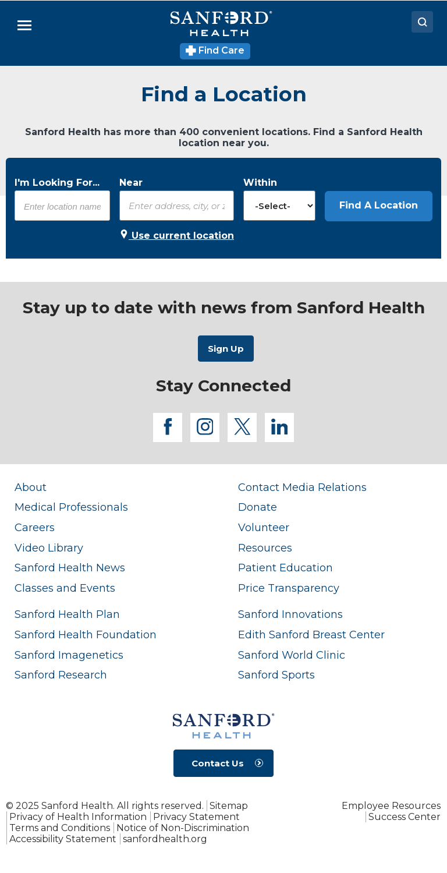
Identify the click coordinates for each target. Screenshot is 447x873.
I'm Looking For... (57, 182)
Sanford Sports (276, 675)
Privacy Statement (196, 816)
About (31, 487)
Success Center (404, 816)
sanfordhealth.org (165, 838)
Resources (265, 548)
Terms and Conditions (59, 827)
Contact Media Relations (302, 487)
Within (260, 182)
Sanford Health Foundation (86, 634)
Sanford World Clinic (291, 655)
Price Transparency (288, 588)
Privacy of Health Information (78, 816)
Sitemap (229, 805)
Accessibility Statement (62, 838)
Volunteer (263, 527)
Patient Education (285, 567)
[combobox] (62, 206)
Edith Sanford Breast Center (311, 634)
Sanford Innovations (290, 614)
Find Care (215, 50)
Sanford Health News (70, 567)
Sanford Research (61, 675)
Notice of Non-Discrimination (182, 827)
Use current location (176, 235)
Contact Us (217, 763)
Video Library (49, 548)
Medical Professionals (71, 507)
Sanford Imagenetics (69, 655)
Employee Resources (391, 805)
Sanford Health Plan (67, 614)
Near (131, 182)
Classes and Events (65, 588)
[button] (378, 206)
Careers (35, 527)
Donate (257, 507)
